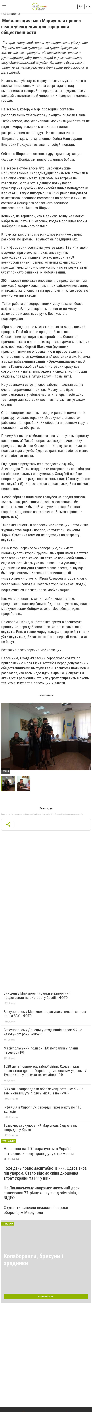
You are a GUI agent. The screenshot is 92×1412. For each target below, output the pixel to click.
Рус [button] (81, 6)
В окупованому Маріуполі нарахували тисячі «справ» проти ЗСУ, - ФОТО (45, 1014)
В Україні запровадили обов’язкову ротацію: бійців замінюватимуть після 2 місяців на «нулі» (43, 1091)
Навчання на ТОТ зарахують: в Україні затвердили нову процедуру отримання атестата (39, 1153)
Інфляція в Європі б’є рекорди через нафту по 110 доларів (42, 1109)
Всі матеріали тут (46, 1296)
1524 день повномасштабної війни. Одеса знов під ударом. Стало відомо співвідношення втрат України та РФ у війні (45, 1173)
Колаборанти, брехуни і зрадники (33, 1260)
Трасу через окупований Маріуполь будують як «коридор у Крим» (40, 1127)
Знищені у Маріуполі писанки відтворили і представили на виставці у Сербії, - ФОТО (37, 995)
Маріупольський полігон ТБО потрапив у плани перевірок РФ (41, 1050)
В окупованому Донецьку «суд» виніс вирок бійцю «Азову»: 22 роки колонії (43, 1032)
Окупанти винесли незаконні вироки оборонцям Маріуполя (36, 1210)
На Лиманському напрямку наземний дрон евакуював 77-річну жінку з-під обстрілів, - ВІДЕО (42, 1192)
